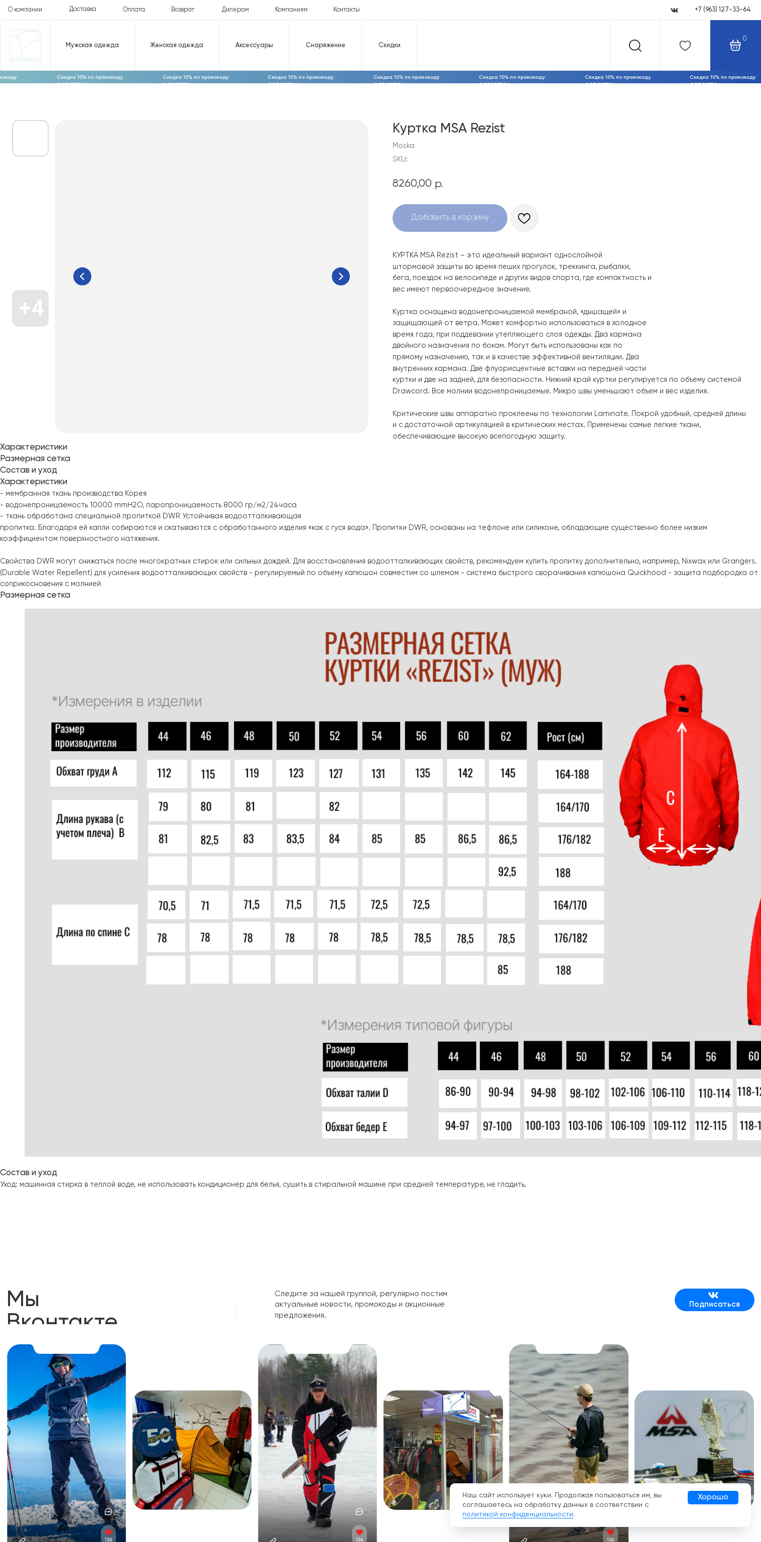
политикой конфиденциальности (517, 1514)
